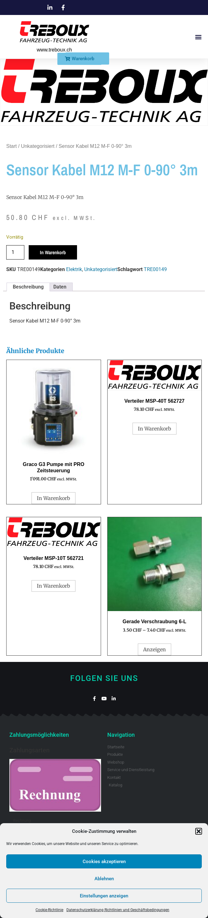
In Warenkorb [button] (53, 498)
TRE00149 (155, 269)
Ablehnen (104, 879)
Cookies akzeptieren (104, 861)
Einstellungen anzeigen (104, 896)
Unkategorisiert (38, 146)
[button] (199, 831)
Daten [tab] (59, 287)
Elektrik (74, 269)
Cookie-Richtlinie (49, 910)
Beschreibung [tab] (28, 287)
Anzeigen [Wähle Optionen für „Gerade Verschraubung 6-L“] (154, 649)
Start (11, 146)
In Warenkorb (53, 252)
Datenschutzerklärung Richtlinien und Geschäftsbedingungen (117, 910)
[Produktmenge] (15, 252)
